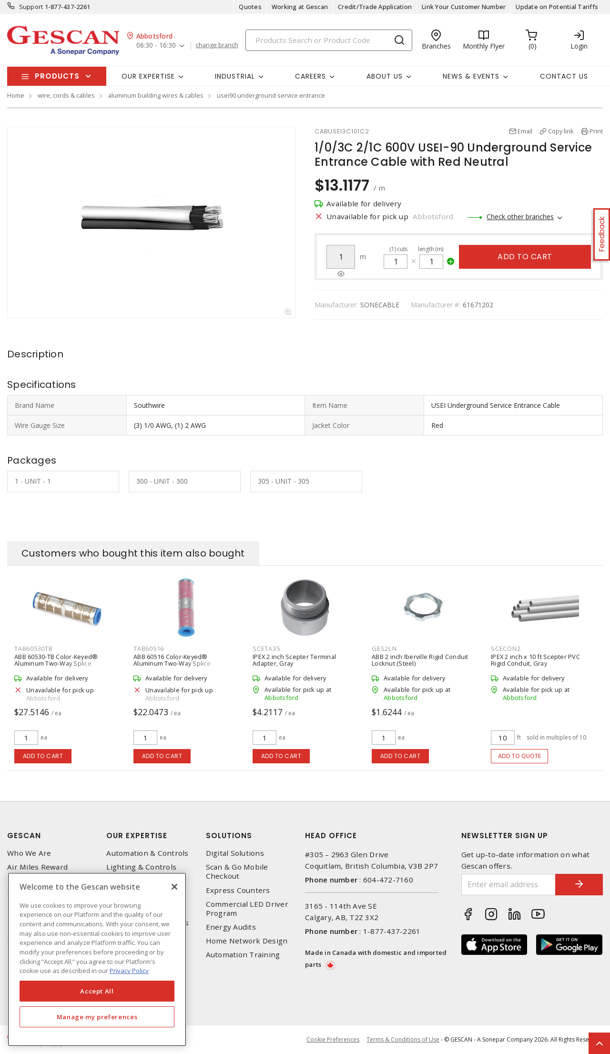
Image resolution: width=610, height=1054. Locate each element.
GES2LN (384, 648)
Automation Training (243, 954)
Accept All (97, 991)
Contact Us (564, 76)
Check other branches (520, 216)
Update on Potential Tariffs (557, 6)
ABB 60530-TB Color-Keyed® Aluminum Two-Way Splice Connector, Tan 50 (56, 663)
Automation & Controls (147, 853)
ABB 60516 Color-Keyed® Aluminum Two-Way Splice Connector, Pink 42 (172, 663)
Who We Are (29, 853)
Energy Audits (231, 927)
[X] (174, 886)
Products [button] (57, 76)
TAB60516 (148, 648)
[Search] (328, 40)
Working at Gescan (300, 6)
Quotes (250, 6)
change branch (217, 45)
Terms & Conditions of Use (402, 1039)
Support (31, 6)
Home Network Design (247, 940)
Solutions (229, 836)
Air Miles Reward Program (37, 871)
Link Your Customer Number (464, 6)
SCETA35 (266, 648)
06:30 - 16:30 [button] (156, 45)
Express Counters (238, 890)
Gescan (24, 836)
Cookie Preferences (332, 1040)
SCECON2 (505, 648)
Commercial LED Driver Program (247, 909)
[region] (97, 959)
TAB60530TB (33, 648)
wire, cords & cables (66, 95)
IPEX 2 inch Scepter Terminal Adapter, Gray (294, 660)
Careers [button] (310, 76)
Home (15, 95)
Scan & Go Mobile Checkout (237, 871)
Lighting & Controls (141, 867)
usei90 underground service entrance (271, 95)
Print (596, 131)
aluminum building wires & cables (155, 95)
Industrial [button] (235, 76)
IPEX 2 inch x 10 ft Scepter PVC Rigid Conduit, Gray (535, 660)
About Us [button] (384, 76)
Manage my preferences (97, 1017)
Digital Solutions (235, 853)
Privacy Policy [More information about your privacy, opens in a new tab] (129, 970)
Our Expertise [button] (148, 76)
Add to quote (519, 756)
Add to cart (525, 256)
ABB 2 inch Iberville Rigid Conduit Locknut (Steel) (420, 660)
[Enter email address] (508, 884)
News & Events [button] (471, 76)
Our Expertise (136, 836)
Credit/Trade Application (375, 6)
